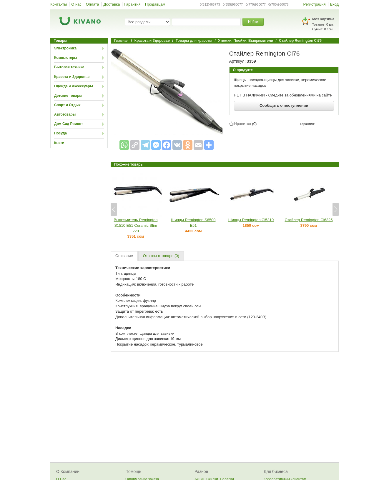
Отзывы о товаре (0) (161, 256)
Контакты (58, 4)
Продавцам (155, 4)
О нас (76, 4)
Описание (124, 256)
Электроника (65, 48)
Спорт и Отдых (67, 105)
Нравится (242, 123)
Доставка (112, 4)
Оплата (92, 4)
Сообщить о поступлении (284, 105)
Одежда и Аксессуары (73, 86)
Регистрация (314, 4)
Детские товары (68, 96)
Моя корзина (323, 19)
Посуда (60, 133)
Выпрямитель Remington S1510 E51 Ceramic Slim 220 (136, 225)
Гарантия (132, 4)
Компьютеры (65, 58)
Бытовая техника (69, 67)
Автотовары (65, 114)
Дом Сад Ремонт (68, 124)
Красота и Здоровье (71, 77)
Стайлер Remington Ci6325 (309, 220)
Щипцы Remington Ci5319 (251, 220)
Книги (59, 143)
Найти (253, 22)
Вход (334, 4)
